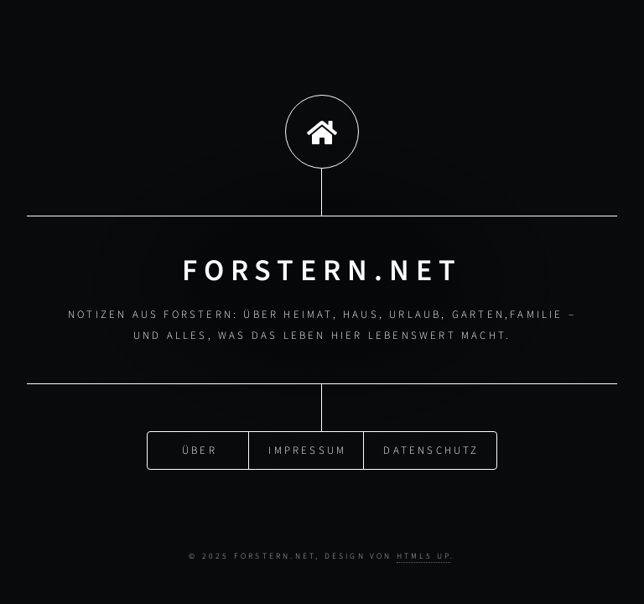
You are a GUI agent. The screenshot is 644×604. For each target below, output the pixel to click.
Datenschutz (431, 449)
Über (199, 449)
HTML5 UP (424, 556)
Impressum (307, 449)
